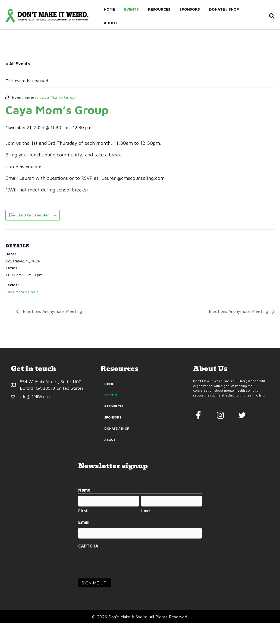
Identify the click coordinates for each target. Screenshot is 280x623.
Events (131, 9)
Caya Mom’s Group (22, 292)
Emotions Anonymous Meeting (51, 311)
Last (145, 510)
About (110, 22)
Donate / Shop (224, 9)
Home (109, 9)
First (83, 510)
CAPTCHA (88, 545)
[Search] (271, 16)
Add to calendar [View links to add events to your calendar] (33, 215)
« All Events (17, 63)
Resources (159, 9)
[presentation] (119, 561)
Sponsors (189, 9)
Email (83, 522)
